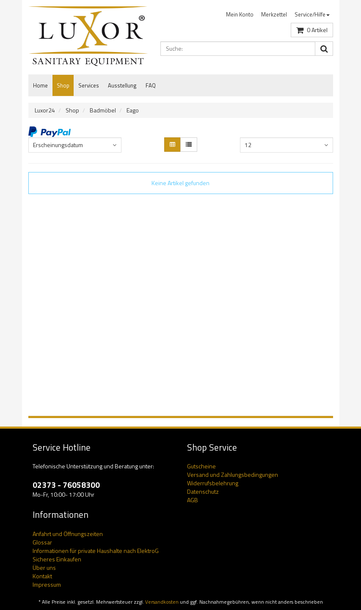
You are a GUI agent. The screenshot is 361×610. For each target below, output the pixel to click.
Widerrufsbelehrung (212, 483)
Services (88, 85)
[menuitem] (240, 14)
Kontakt (42, 576)
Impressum (47, 584)
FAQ (151, 85)
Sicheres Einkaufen (57, 559)
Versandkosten (162, 602)
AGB (192, 499)
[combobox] (74, 145)
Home (40, 85)
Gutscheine (201, 466)
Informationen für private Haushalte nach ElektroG (96, 550)
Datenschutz (203, 491)
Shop (63, 85)
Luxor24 (45, 110)
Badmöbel (103, 110)
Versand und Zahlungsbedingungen (232, 474)
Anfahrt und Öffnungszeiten (68, 533)
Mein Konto (240, 14)
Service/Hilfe (312, 14)
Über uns (44, 567)
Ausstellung (122, 85)
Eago (133, 110)
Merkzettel (274, 14)
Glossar (42, 542)
